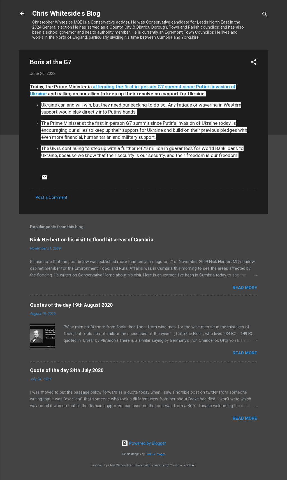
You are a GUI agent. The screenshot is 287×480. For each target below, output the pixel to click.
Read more (245, 287)
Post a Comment (51, 197)
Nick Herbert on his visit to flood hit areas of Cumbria (91, 240)
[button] (253, 63)
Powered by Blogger (143, 443)
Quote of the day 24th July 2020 (66, 370)
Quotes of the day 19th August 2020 (71, 305)
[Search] (264, 15)
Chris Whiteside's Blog (66, 13)
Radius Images (156, 454)
